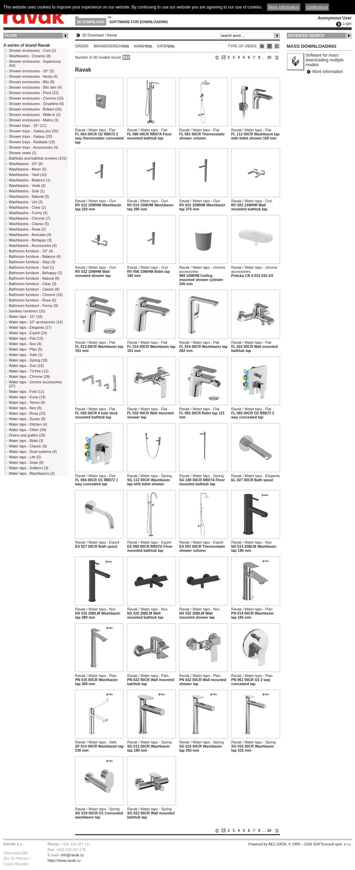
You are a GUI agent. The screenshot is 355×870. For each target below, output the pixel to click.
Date (162, 46)
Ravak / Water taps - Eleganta (255, 476)
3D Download (90, 22)
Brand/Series (107, 46)
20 (269, 57)
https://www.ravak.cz (64, 860)
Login (347, 23)
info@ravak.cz (72, 855)
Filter (10, 35)
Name (139, 46)
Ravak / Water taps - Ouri (95, 201)
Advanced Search (306, 35)
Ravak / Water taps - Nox (251, 542)
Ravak (112, 35)
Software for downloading (139, 22)
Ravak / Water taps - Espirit (97, 542)
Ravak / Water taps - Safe (96, 742)
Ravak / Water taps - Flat (95, 130)
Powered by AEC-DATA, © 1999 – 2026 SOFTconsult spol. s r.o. (300, 844)
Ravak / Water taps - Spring (149, 476)
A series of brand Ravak (26, 45)
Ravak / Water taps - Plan (251, 609)
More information (327, 71)
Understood (317, 7)
